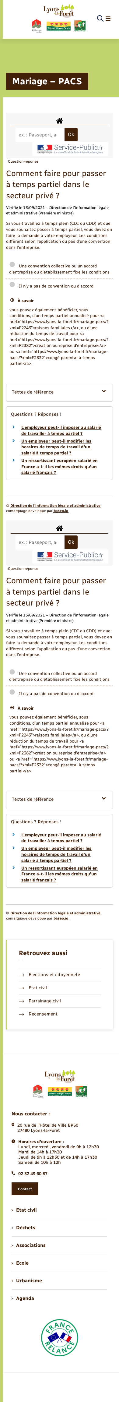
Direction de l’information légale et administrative (55, 505)
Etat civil (33, 988)
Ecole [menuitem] (20, 1263)
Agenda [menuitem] (23, 1298)
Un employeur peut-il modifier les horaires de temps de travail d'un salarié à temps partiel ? (56, 447)
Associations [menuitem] (29, 1245)
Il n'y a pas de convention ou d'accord (51, 286)
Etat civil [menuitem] (24, 1210)
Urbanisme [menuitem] (27, 1281)
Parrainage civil (40, 1001)
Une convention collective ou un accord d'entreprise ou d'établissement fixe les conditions (59, 269)
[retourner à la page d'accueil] (58, 19)
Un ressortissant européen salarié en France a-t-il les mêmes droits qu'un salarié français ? (59, 466)
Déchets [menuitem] (23, 1228)
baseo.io (61, 511)
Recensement (38, 1014)
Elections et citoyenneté (49, 974)
